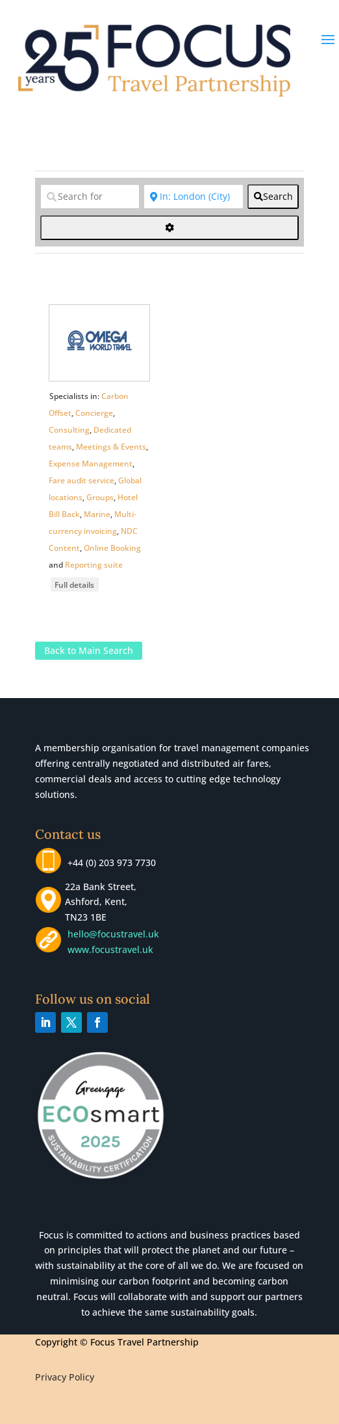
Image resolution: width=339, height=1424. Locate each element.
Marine (97, 514)
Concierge (94, 412)
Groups (100, 497)
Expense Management (90, 463)
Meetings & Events (111, 446)
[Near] (194, 196)
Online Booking (112, 547)
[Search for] (90, 196)
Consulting (69, 429)
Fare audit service (81, 480)
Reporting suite (94, 564)
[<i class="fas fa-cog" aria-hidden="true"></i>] (169, 227)
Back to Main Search (88, 651)
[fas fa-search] (273, 196)
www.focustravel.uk (107, 949)
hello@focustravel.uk (116, 934)
